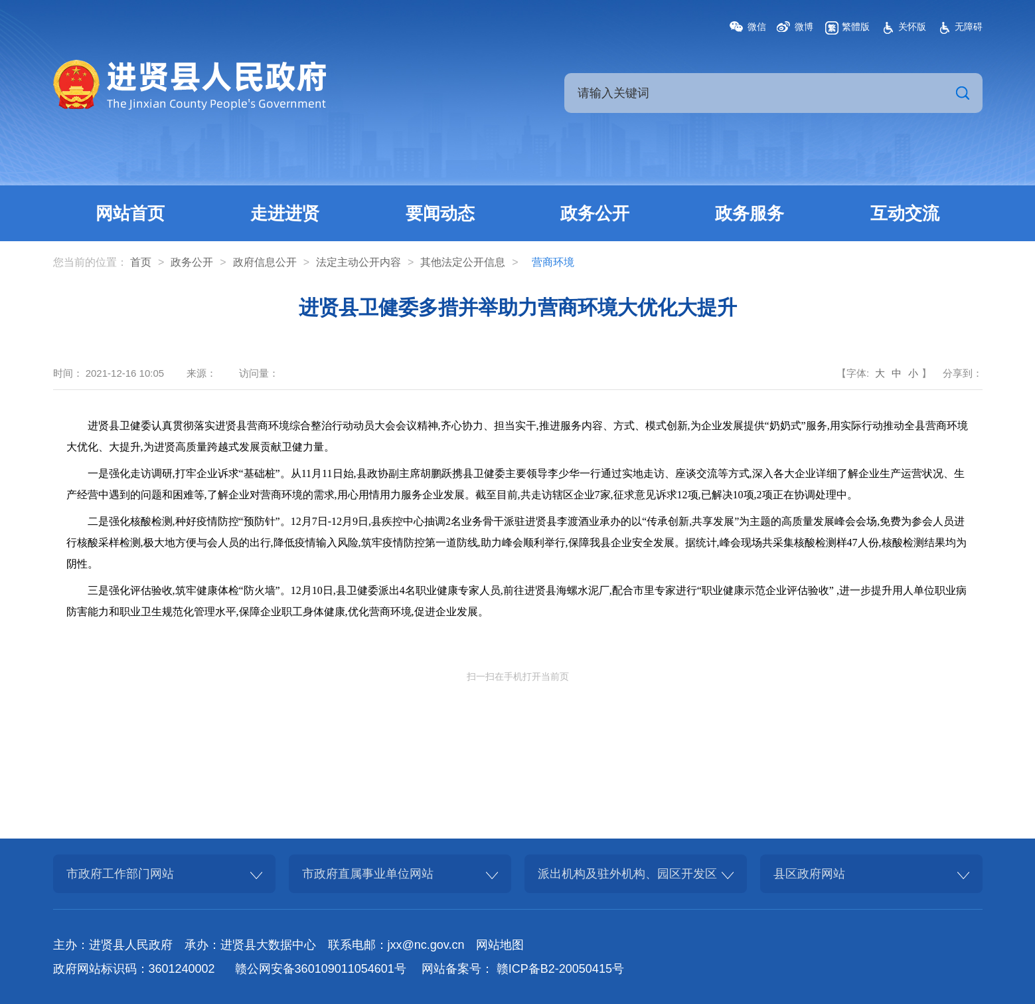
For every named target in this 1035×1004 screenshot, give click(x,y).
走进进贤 (284, 213)
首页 (140, 262)
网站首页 (130, 213)
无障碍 (969, 26)
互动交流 (904, 213)
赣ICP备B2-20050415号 (560, 968)
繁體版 (856, 26)
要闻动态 (440, 213)
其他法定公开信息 (462, 262)
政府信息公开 (265, 262)
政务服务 (749, 213)
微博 (804, 26)
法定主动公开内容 (358, 262)
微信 (757, 26)
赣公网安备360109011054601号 (320, 968)
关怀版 (912, 26)
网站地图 (500, 945)
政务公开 (594, 213)
